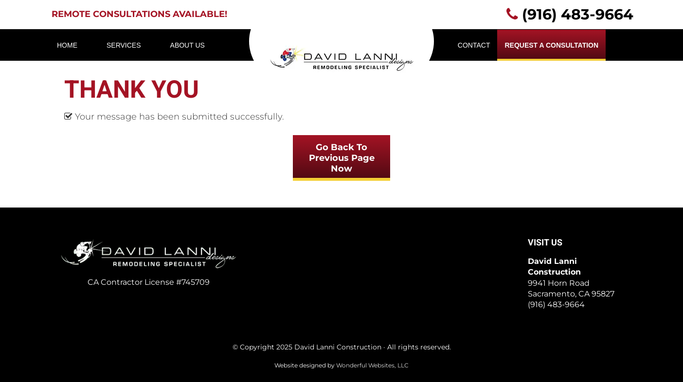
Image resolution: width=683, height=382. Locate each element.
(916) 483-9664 (577, 14)
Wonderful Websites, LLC (372, 365)
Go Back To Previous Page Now (342, 158)
